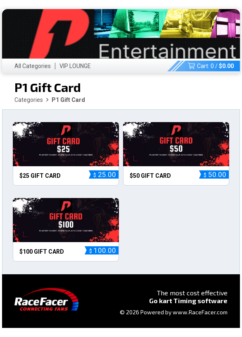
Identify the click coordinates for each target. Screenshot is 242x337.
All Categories (32, 66)
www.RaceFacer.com (200, 312)
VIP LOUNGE (75, 66)
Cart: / (211, 66)
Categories (28, 100)
